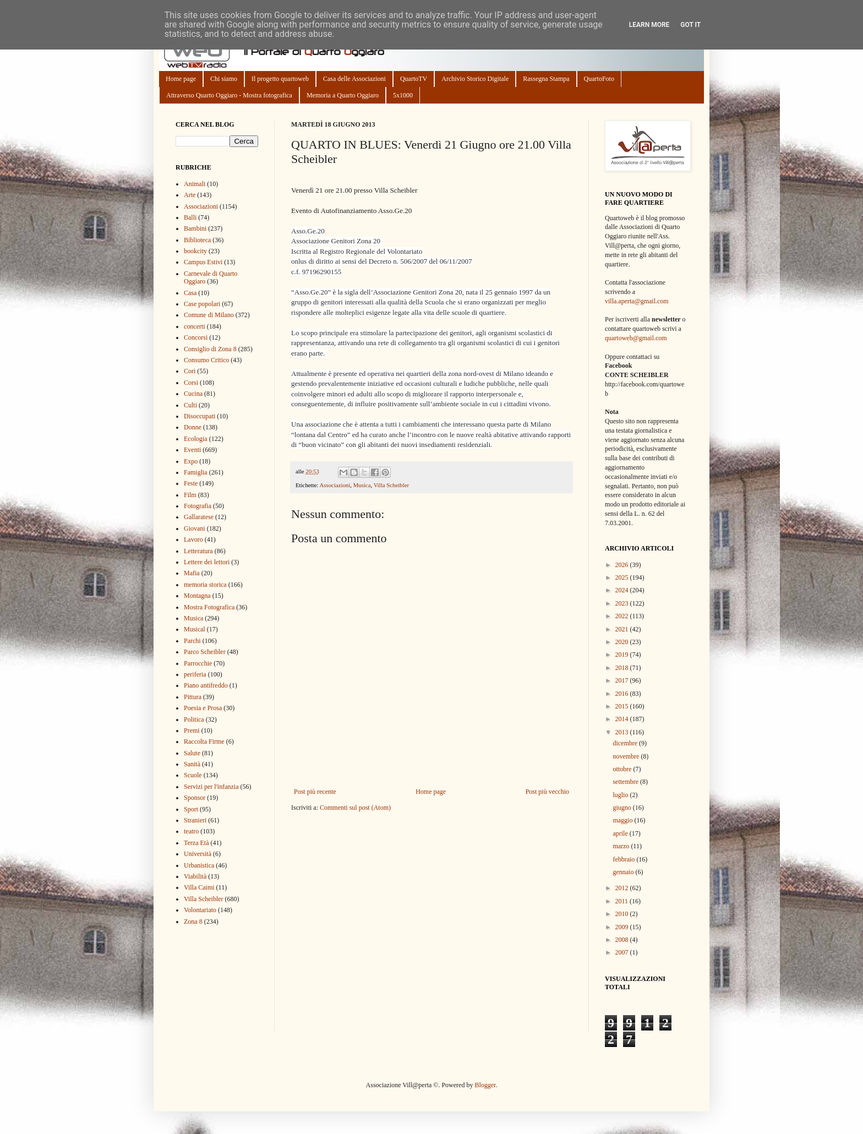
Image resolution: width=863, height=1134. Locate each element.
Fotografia (197, 506)
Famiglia (195, 472)
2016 (622, 693)
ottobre (623, 769)
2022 (622, 616)
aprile (621, 833)
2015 (622, 706)
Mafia (192, 573)
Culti (190, 405)
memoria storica (205, 584)
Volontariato (200, 910)
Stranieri (195, 820)
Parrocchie (198, 663)
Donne (192, 427)
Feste (191, 483)
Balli (190, 217)
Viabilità (195, 876)
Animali (194, 184)
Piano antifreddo (206, 685)
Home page (181, 79)
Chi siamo (223, 79)
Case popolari (202, 304)
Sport (191, 809)
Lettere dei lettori (207, 562)
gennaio (624, 872)
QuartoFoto (599, 79)
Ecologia (195, 439)
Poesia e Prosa (203, 708)
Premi (192, 730)
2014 (622, 719)
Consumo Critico (206, 360)
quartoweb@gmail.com (636, 338)
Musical (194, 629)
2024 (622, 590)
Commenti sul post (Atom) (355, 807)
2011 (622, 901)
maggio (623, 820)
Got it (690, 25)
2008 (622, 940)
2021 (622, 629)
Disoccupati (199, 416)
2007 (622, 952)
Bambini (195, 228)
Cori (189, 371)
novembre (627, 756)
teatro (191, 831)
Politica (194, 719)
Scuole (193, 775)
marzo (622, 846)
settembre (626, 782)
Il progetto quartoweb (280, 79)
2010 (622, 914)
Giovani (194, 528)
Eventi (192, 450)
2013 (622, 732)
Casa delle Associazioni (354, 79)
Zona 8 (193, 921)
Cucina (193, 393)
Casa (190, 293)
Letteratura (198, 551)
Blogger (484, 1085)
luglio (621, 795)
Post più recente (315, 791)
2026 (622, 565)
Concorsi (195, 337)
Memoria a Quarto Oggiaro (343, 95)
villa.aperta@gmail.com (637, 301)
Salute (192, 753)
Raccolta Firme (204, 741)
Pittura (192, 697)
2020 (622, 642)
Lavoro (193, 539)
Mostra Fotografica (209, 607)
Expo (191, 461)
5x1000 (403, 95)
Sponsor (194, 798)
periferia (195, 674)
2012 (622, 888)
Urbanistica (199, 865)
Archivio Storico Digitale (475, 79)
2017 (622, 680)
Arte (189, 195)
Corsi (191, 382)
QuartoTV (413, 79)
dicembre (626, 743)
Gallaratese (199, 517)
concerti (194, 326)
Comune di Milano (209, 315)
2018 (622, 668)
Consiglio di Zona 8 (210, 349)
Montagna (197, 595)
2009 (622, 927)
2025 (622, 577)
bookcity (195, 251)
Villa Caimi (199, 887)
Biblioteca (197, 240)
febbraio (624, 859)
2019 (622, 654)
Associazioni (334, 485)
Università (197, 854)
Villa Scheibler (391, 485)
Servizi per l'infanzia (211, 786)
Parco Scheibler (205, 652)
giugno (622, 807)
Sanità (192, 764)
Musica (362, 485)
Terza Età (196, 843)
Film (190, 495)
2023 (622, 603)
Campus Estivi (203, 262)
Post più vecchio (547, 791)
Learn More (649, 25)
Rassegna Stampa (546, 79)
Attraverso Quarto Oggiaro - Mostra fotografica (229, 95)
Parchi (192, 641)
